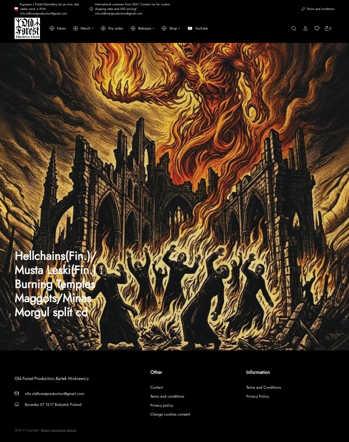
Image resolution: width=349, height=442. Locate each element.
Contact (156, 387)
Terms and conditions (317, 9)
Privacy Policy (257, 396)
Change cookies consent (170, 414)
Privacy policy (161, 405)
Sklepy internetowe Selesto (58, 430)
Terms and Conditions (263, 387)
